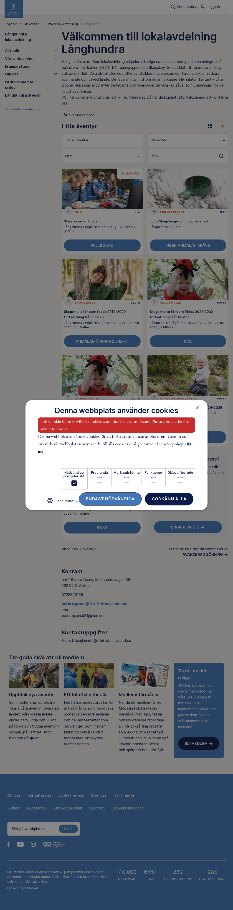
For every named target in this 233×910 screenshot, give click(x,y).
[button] (62, 502)
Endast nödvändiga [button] (110, 498)
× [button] (197, 407)
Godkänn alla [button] (169, 498)
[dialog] (116, 455)
